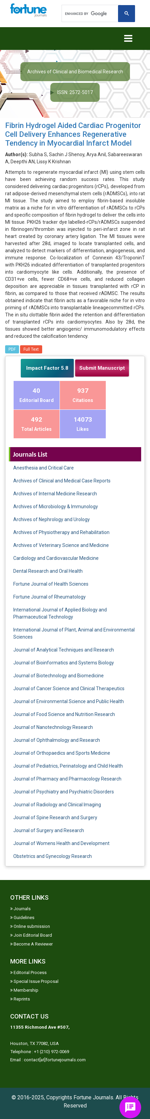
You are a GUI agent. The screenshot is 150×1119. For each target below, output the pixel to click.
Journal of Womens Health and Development (61, 843)
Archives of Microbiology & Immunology (55, 506)
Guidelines (22, 917)
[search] (90, 13)
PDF (12, 349)
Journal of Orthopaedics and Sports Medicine (61, 753)
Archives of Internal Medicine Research (55, 493)
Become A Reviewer (31, 944)
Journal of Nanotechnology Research (53, 727)
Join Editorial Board (31, 935)
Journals (20, 908)
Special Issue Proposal (34, 981)
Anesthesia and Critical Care (43, 468)
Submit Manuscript (102, 368)
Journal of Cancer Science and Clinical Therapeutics (68, 688)
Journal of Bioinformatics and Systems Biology (63, 662)
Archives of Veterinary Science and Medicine (61, 545)
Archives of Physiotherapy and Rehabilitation (61, 532)
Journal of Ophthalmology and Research (56, 740)
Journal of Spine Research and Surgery (55, 817)
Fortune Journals (93, 1097)
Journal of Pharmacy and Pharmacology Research (67, 779)
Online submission (30, 926)
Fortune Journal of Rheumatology (49, 597)
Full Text (31, 349)
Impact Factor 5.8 (47, 368)
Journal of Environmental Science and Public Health (68, 701)
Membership (24, 990)
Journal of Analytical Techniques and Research (63, 650)
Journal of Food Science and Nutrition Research (64, 714)
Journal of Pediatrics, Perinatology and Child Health (68, 766)
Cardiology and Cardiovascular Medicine (56, 558)
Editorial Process (28, 972)
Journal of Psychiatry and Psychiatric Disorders (63, 791)
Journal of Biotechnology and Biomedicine (58, 675)
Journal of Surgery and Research (48, 830)
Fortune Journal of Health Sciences (50, 584)
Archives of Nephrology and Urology (51, 519)
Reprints (20, 999)
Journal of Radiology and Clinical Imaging (57, 804)
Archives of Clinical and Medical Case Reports (62, 480)
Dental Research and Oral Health (48, 571)
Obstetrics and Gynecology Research (52, 856)
